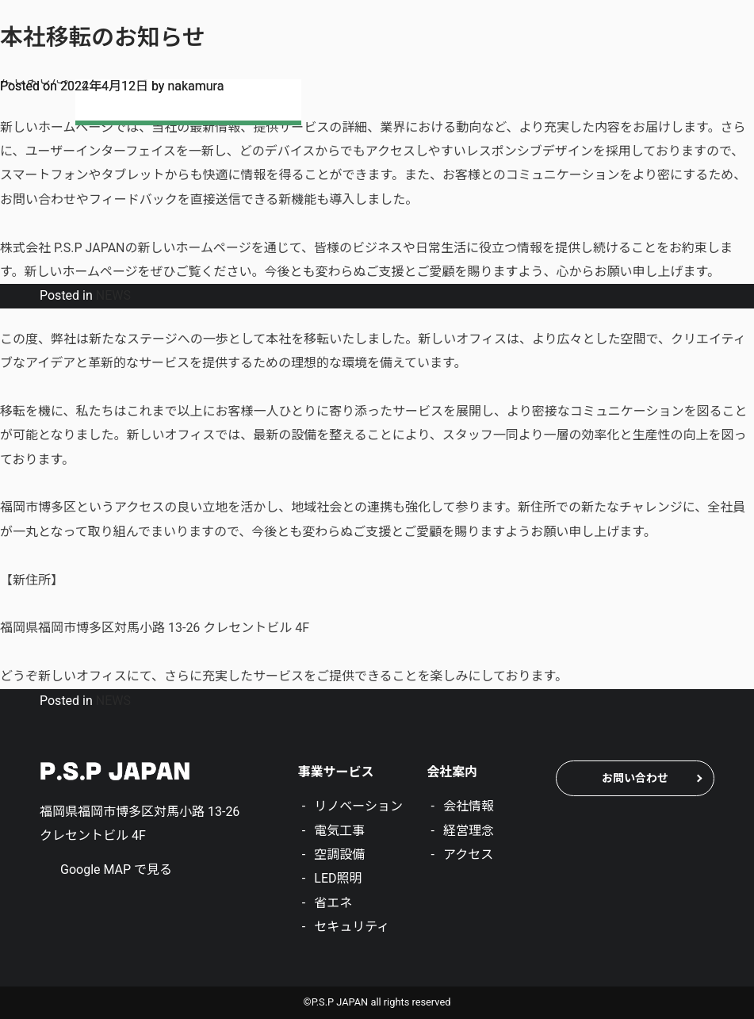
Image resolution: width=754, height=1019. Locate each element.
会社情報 (468, 806)
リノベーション (358, 806)
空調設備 (339, 854)
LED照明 (338, 878)
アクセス (468, 854)
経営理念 (468, 830)
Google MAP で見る (116, 869)
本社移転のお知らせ (102, 37)
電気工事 (339, 830)
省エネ (333, 902)
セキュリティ (351, 926)
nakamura (195, 86)
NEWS (113, 295)
